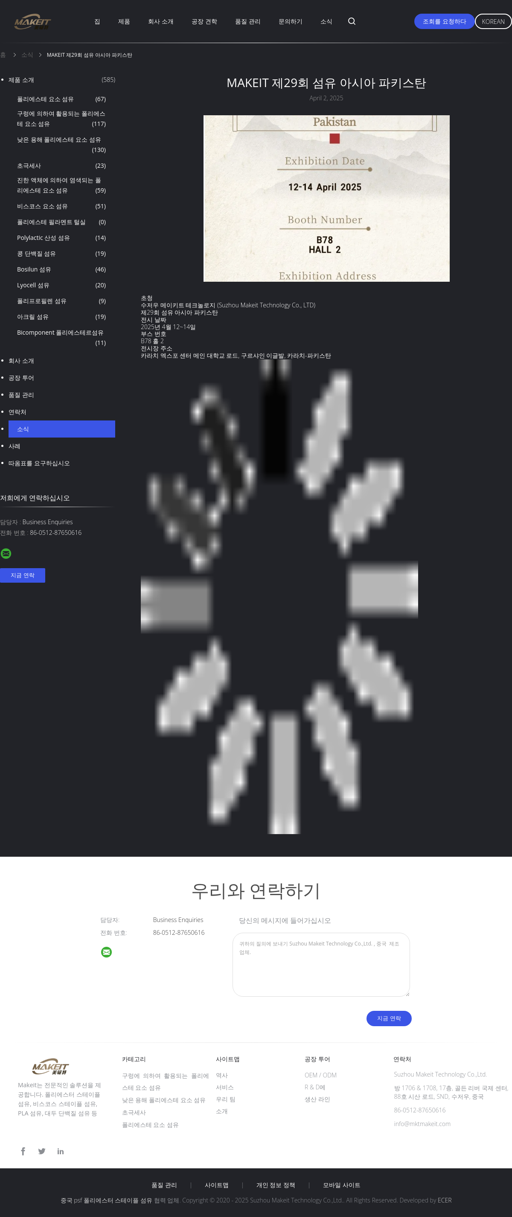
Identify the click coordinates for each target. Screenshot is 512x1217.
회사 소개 (161, 21)
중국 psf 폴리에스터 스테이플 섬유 (107, 1200)
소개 (222, 1111)
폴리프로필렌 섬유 (61, 301)
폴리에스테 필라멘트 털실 (61, 222)
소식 (326, 21)
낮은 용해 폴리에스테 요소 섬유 (61, 145)
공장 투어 (21, 378)
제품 (124, 21)
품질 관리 (248, 21)
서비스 (225, 1087)
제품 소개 (62, 79)
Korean (493, 22)
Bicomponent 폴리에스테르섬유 (61, 338)
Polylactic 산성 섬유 (61, 238)
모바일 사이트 (342, 1185)
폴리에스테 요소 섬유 (61, 99)
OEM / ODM (321, 1075)
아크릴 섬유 (61, 317)
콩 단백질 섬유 (61, 253)
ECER (444, 1200)
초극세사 (61, 166)
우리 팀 (226, 1099)
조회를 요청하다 (444, 21)
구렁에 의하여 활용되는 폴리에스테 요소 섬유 (61, 119)
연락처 (17, 412)
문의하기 (291, 21)
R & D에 (315, 1087)
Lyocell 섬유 (61, 285)
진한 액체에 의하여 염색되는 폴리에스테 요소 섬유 (61, 186)
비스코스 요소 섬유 (61, 206)
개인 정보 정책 (275, 1185)
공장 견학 (204, 21)
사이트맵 (217, 1185)
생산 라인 (317, 1099)
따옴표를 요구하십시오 (39, 463)
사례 (14, 446)
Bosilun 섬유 (61, 269)
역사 (222, 1075)
